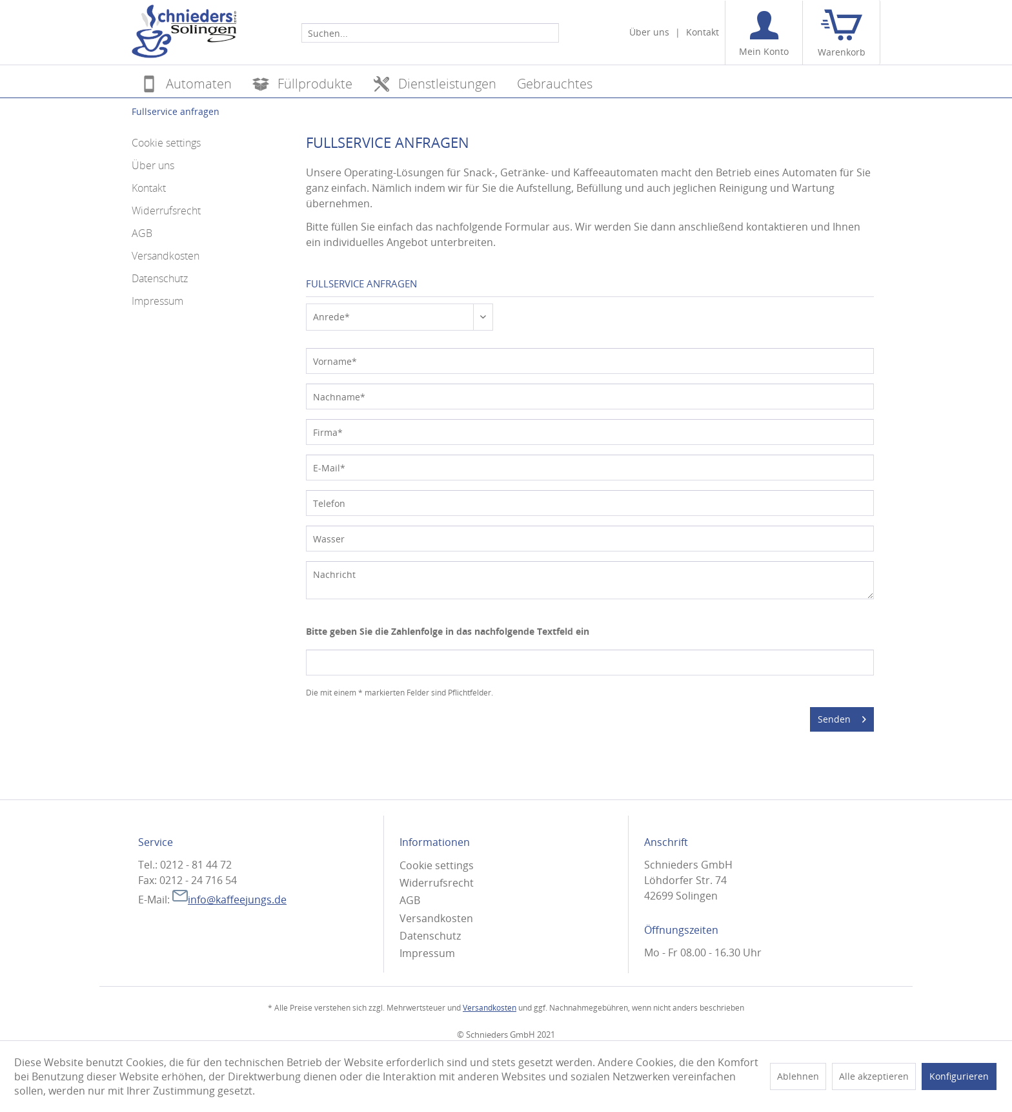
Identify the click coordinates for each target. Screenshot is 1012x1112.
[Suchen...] (430, 33)
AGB (142, 233)
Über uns (649, 32)
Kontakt (702, 32)
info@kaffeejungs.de (229, 899)
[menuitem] (430, 32)
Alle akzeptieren (874, 1076)
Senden (842, 717)
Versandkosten (165, 256)
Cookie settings (166, 143)
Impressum (157, 301)
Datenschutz (160, 278)
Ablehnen (798, 1076)
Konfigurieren (959, 1076)
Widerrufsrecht (166, 210)
